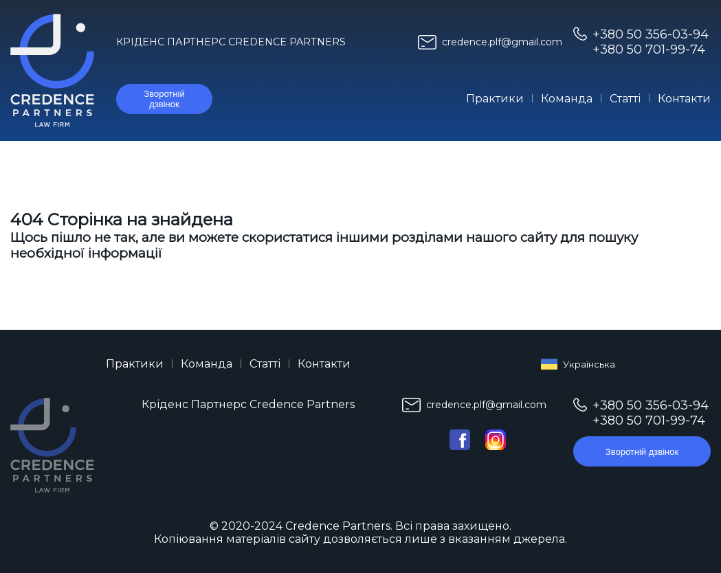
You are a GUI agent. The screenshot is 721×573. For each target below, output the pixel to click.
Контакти (684, 98)
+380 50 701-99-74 (648, 49)
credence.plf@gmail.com (502, 42)
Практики (495, 98)
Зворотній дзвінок (164, 99)
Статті (625, 98)
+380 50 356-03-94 (650, 34)
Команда (566, 98)
